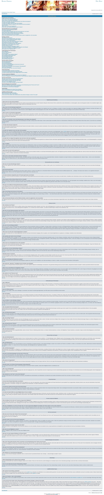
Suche (100, 1)
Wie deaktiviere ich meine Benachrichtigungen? (10, 86)
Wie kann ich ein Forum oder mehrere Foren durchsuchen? (12, 78)
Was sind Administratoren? (6, 61)
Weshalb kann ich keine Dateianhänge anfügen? (10, 44)
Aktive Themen (12, 12)
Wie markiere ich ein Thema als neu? (8, 48)
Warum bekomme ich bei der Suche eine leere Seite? (11, 80)
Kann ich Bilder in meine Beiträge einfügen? (10, 54)
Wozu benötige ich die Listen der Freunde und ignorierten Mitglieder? (14, 75)
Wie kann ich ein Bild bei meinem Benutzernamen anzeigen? (13, 33)
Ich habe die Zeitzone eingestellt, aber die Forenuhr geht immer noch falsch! (15, 31)
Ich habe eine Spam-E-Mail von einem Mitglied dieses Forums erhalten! (14, 72)
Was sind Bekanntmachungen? (7, 56)
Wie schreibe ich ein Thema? (7, 37)
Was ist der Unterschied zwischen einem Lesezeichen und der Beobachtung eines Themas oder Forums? (20, 84)
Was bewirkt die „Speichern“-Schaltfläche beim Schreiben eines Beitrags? (15, 47)
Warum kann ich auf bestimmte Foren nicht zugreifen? (11, 43)
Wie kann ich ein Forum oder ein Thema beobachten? (11, 85)
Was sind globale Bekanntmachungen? (9, 55)
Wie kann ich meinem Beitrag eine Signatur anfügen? (11, 39)
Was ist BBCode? (5, 51)
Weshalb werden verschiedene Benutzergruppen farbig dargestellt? (14, 66)
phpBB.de (34, 473)
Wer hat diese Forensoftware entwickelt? (9, 92)
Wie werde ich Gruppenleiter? (7, 65)
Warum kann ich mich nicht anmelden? (9, 18)
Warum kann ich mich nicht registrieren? (9, 26)
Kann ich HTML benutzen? (6, 52)
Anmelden (4, 1)
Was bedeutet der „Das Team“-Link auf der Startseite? (11, 68)
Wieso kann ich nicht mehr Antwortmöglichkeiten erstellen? (12, 41)
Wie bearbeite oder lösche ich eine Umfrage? (10, 42)
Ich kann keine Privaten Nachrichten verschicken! (10, 70)
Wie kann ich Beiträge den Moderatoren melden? (10, 46)
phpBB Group (29, 472)
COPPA (64, 131)
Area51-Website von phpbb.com (76, 477)
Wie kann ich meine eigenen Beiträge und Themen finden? (12, 82)
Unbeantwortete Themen (6, 12)
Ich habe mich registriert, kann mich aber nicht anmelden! (12, 23)
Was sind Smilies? (5, 53)
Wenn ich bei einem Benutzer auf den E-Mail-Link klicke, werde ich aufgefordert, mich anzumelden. (19, 35)
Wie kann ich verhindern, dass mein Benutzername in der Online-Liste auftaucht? (16, 21)
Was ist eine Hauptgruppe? (7, 67)
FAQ (97, 1)
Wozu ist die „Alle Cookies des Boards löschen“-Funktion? (12, 27)
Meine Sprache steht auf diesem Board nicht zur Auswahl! (12, 32)
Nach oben (3, 105)
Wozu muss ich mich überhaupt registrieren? (10, 19)
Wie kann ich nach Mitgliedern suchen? (9, 81)
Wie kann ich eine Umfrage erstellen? (8, 40)
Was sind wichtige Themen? (7, 57)
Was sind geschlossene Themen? (8, 58)
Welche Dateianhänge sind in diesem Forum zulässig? (11, 89)
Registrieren (9, 1)
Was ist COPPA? (5, 25)
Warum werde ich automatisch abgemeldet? (10, 20)
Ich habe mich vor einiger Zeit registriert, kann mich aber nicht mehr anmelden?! (16, 24)
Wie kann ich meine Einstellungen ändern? (9, 29)
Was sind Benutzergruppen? (7, 63)
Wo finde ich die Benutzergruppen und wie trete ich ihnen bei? (13, 64)
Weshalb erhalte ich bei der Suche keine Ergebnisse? (11, 79)
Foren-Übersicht (4, 13)
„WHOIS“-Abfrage (87, 481)
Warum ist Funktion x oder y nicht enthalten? (10, 93)
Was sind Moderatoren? (6, 62)
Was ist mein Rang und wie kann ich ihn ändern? (10, 34)
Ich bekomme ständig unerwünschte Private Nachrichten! (12, 71)
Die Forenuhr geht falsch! (6, 30)
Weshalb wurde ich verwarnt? (7, 45)
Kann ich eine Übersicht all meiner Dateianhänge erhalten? (12, 90)
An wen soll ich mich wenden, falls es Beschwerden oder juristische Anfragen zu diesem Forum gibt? (20, 94)
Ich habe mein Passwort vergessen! (8, 22)
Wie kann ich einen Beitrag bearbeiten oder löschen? (11, 38)
